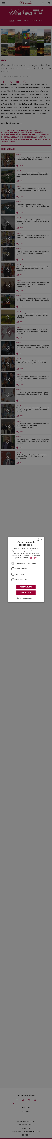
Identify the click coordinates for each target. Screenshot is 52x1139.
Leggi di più (33, 558)
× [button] (41, 539)
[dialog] (26, 569)
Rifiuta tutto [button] (26, 592)
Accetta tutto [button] (26, 587)
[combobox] (38, 540)
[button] (26, 598)
